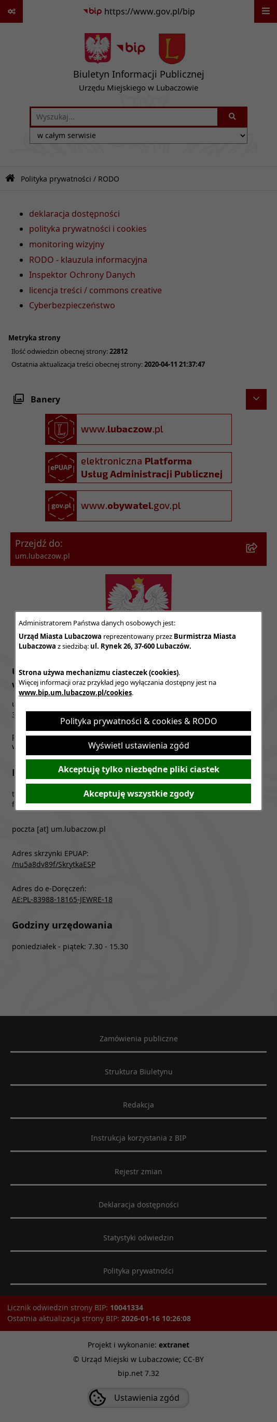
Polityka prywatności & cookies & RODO (138, 721)
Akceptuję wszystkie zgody (139, 793)
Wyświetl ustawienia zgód (138, 745)
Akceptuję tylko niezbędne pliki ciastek (138, 769)
